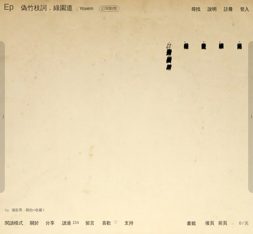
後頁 (209, 223)
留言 (90, 223)
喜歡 (106, 223)
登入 (244, 9)
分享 (50, 223)
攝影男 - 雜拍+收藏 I (28, 210)
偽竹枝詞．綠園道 (47, 7)
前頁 (222, 223)
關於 (34, 223)
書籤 (191, 223)
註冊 (228, 9)
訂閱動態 (109, 8)
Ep (9, 6)
